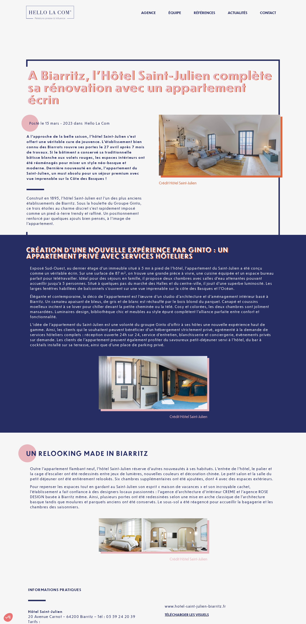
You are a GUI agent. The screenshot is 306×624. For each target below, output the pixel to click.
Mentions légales (82, 618)
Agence (148, 12)
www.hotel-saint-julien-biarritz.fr (195, 572)
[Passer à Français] (233, 617)
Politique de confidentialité (131, 618)
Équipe (174, 12)
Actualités (237, 12)
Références (204, 12)
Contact (268, 12)
